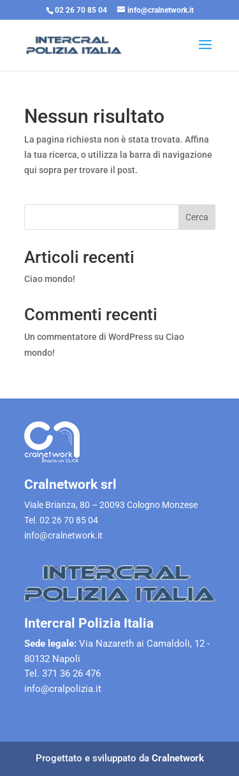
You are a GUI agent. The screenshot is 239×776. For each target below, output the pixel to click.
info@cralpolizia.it (62, 689)
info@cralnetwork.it (63, 535)
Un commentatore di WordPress (88, 337)
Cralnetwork (178, 758)
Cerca (196, 217)
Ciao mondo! (49, 279)
